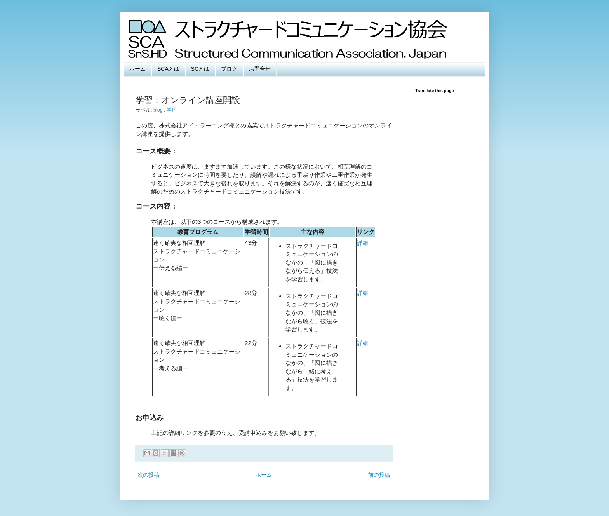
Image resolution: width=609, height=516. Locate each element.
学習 (172, 110)
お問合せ (260, 69)
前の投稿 (379, 475)
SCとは (200, 69)
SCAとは (168, 69)
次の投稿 (148, 475)
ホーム (137, 69)
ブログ (229, 69)
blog (158, 110)
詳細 (363, 242)
